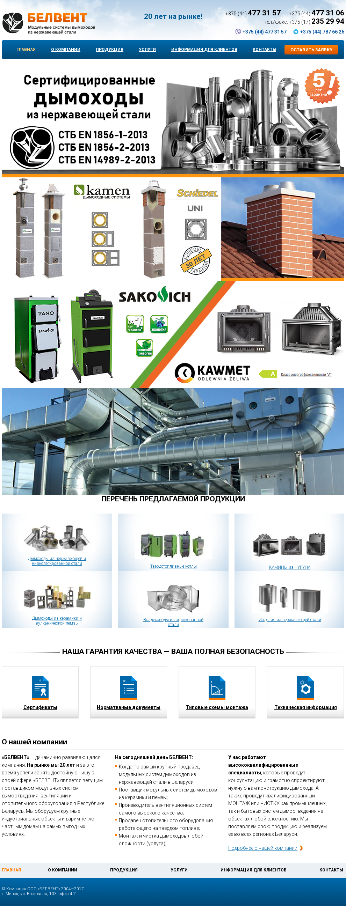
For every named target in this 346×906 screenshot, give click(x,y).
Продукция (109, 49)
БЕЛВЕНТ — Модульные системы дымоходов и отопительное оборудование (48, 23)
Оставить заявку (311, 49)
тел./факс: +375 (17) (304, 22)
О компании (65, 49)
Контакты (264, 49)
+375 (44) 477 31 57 (265, 32)
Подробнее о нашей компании (262, 848)
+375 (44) (253, 13)
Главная (26, 49)
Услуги (147, 49)
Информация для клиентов (204, 49)
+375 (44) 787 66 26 (322, 32)
